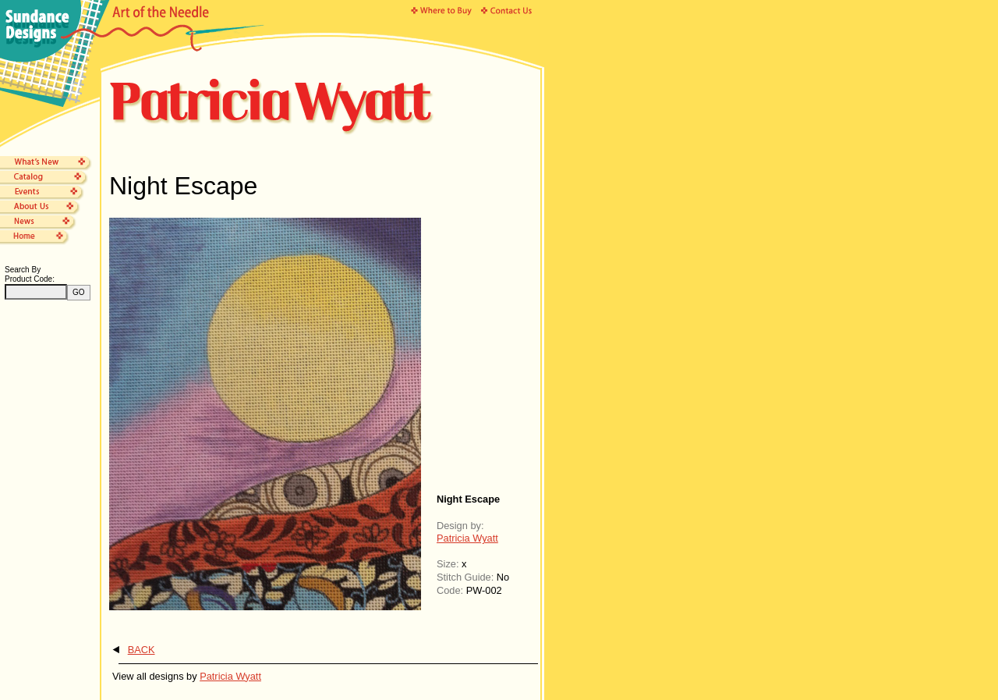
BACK (141, 650)
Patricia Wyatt (467, 538)
